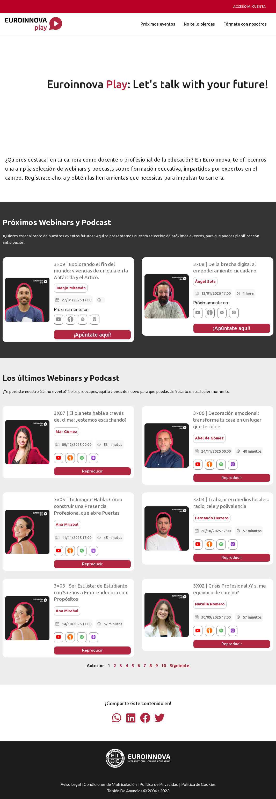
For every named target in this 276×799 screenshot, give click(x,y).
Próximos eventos (158, 24)
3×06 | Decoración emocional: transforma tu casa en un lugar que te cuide (227, 419)
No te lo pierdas (199, 24)
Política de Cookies (198, 783)
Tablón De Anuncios (124, 790)
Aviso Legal (71, 783)
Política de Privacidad (159, 783)
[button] (58, 320)
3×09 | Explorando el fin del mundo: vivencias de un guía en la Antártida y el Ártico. (91, 270)
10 (163, 665)
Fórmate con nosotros (245, 24)
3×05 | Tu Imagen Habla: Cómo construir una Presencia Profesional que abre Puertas (88, 506)
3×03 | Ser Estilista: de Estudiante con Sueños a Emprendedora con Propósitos (90, 592)
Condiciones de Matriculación (110, 783)
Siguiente (179, 665)
